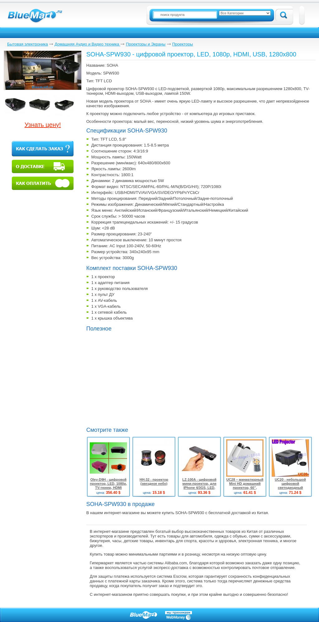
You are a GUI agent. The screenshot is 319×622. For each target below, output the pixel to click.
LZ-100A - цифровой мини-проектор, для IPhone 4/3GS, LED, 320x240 (199, 486)
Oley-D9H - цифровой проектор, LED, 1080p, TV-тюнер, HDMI (108, 483)
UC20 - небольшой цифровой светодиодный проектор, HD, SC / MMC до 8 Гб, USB (290, 488)
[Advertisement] (138, 378)
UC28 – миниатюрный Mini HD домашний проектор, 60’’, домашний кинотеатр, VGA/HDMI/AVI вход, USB (244, 490)
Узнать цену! (43, 124)
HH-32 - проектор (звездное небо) (154, 481)
